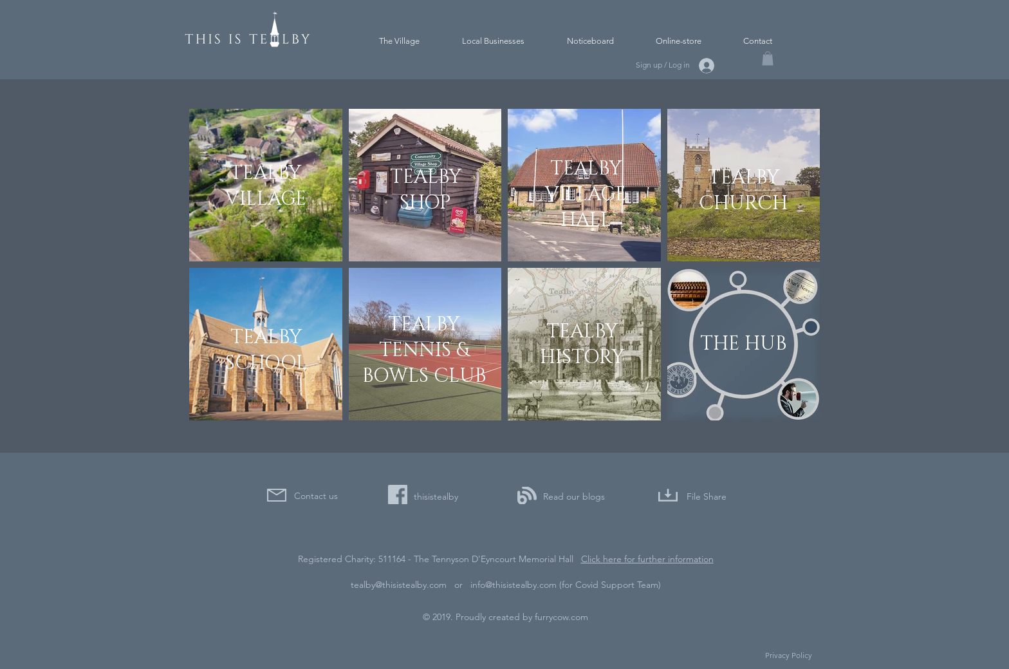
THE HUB (743, 344)
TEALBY (266, 337)
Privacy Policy (788, 655)
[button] (767, 59)
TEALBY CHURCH (743, 190)
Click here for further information (647, 559)
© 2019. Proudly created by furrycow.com (505, 617)
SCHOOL (266, 363)
